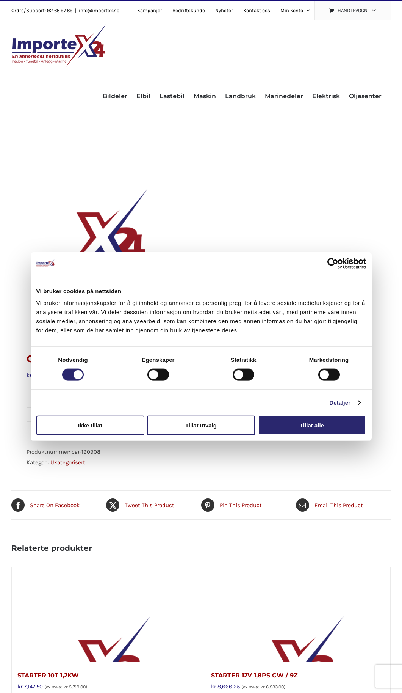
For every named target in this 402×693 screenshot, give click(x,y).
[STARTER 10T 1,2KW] (104, 614)
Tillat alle (312, 425)
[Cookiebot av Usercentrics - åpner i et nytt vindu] (333, 263)
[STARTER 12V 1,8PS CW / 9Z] (298, 614)
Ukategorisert (67, 462)
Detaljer (339, 402)
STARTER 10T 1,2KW (48, 675)
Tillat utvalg (201, 425)
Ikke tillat (90, 425)
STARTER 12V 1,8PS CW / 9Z (254, 675)
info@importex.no (99, 10)
